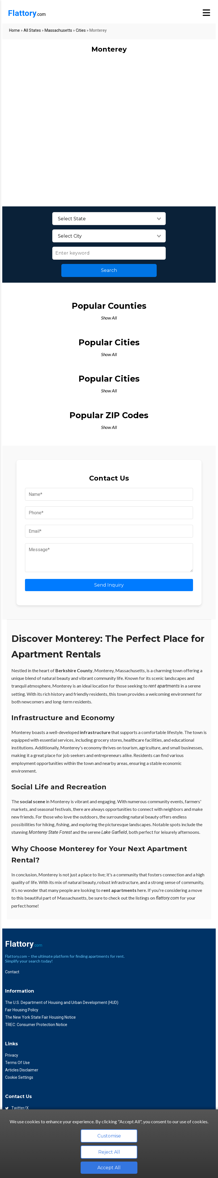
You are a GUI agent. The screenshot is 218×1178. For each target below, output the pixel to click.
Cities (81, 30)
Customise (109, 1136)
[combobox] (109, 218)
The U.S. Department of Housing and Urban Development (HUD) (61, 1002)
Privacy (11, 1055)
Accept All (109, 1167)
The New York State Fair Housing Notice (40, 1017)
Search (109, 270)
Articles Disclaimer (21, 1070)
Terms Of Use (17, 1062)
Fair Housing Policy (21, 1010)
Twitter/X (17, 1108)
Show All (109, 317)
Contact (12, 972)
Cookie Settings (19, 1077)
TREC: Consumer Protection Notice (36, 1024)
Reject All (109, 1152)
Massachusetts (58, 30)
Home (14, 30)
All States (32, 30)
